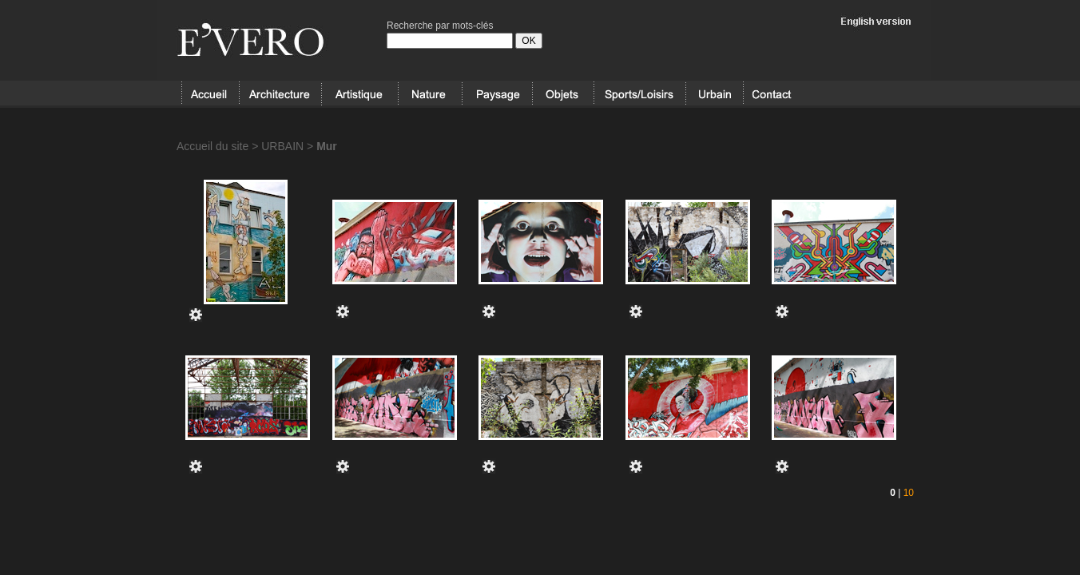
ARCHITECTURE (280, 94)
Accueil (210, 94)
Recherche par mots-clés (440, 25)
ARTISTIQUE (359, 94)
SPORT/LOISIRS (640, 94)
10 (908, 492)
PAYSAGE (497, 94)
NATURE (430, 94)
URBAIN (714, 94)
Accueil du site (212, 146)
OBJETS (563, 94)
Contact (771, 94)
